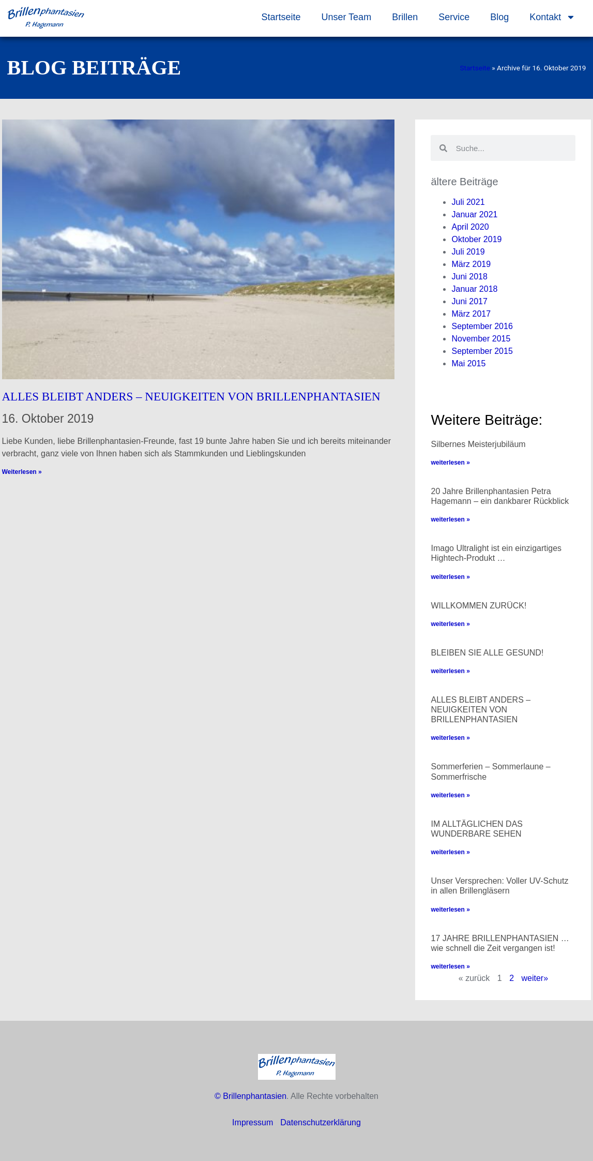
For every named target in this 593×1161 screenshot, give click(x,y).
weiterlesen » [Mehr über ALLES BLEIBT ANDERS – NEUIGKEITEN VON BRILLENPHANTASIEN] (450, 737)
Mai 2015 (468, 363)
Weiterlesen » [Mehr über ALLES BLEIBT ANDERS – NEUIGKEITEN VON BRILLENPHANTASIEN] (22, 471)
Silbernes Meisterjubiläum (478, 444)
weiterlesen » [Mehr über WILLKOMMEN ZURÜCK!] (450, 624)
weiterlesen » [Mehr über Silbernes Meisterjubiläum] (450, 462)
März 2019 (471, 264)
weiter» (535, 978)
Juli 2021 (467, 202)
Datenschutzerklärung (320, 1122)
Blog (499, 17)
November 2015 (480, 338)
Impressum (252, 1122)
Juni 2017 (469, 301)
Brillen (405, 17)
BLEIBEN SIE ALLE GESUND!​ (487, 652)
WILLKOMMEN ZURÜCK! (478, 605)
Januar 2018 (474, 289)
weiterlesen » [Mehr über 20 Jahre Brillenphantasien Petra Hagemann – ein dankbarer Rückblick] (450, 519)
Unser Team (346, 17)
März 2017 (471, 313)
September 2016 (481, 326)
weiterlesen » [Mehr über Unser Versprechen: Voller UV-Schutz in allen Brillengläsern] (450, 909)
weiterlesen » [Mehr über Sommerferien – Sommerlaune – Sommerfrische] (450, 795)
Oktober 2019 (476, 239)
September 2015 (481, 351)
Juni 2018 (469, 276)
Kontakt (552, 17)
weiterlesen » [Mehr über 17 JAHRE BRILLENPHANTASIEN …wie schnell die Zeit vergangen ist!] (450, 966)
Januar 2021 (474, 214)
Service (453, 17)
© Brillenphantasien (250, 1096)
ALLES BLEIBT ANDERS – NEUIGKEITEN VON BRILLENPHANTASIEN (191, 396)
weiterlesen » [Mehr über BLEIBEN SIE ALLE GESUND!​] (450, 671)
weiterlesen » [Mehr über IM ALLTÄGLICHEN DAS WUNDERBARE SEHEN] (450, 852)
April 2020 (470, 226)
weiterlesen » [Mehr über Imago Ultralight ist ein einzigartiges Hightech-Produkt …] (450, 576)
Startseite (280, 17)
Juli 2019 (467, 251)
